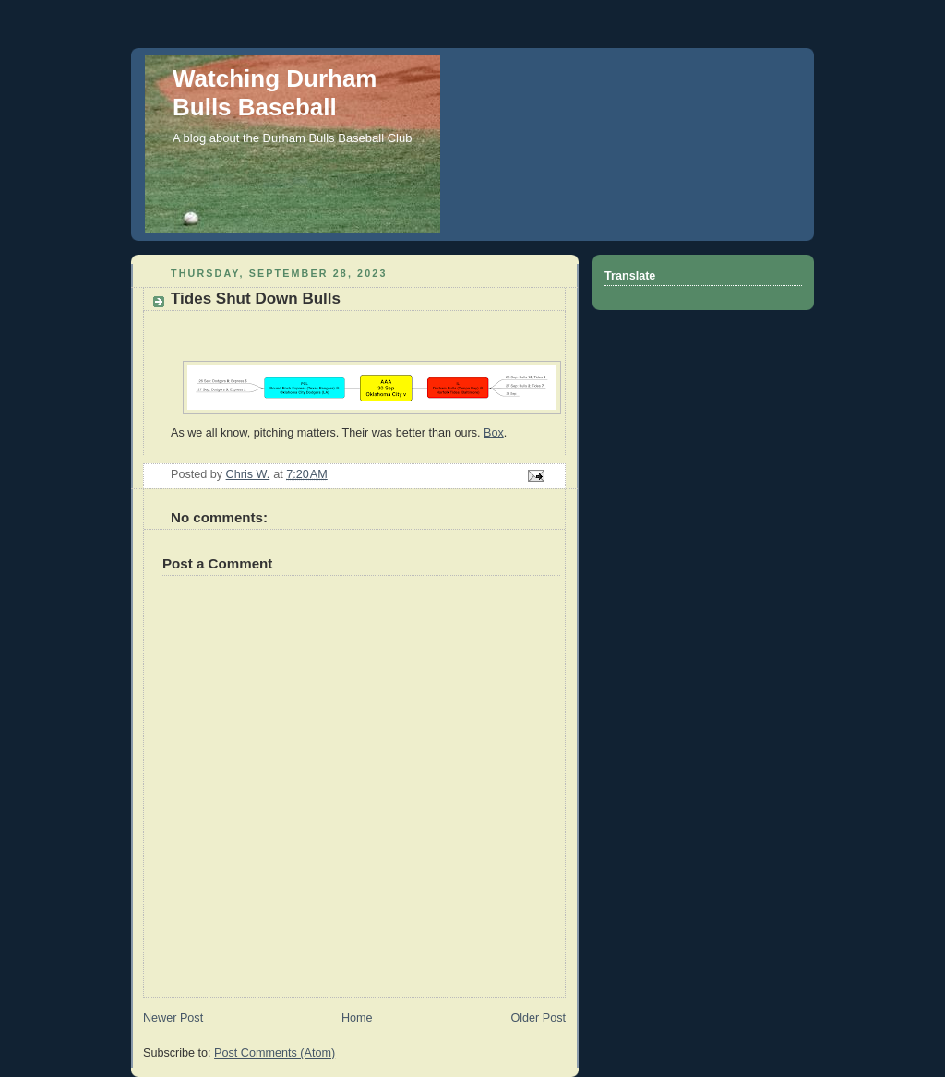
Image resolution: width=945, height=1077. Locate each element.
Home (357, 1017)
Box (494, 432)
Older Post (538, 1017)
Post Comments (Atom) (274, 1053)
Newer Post (173, 1017)
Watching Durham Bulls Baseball (275, 93)
